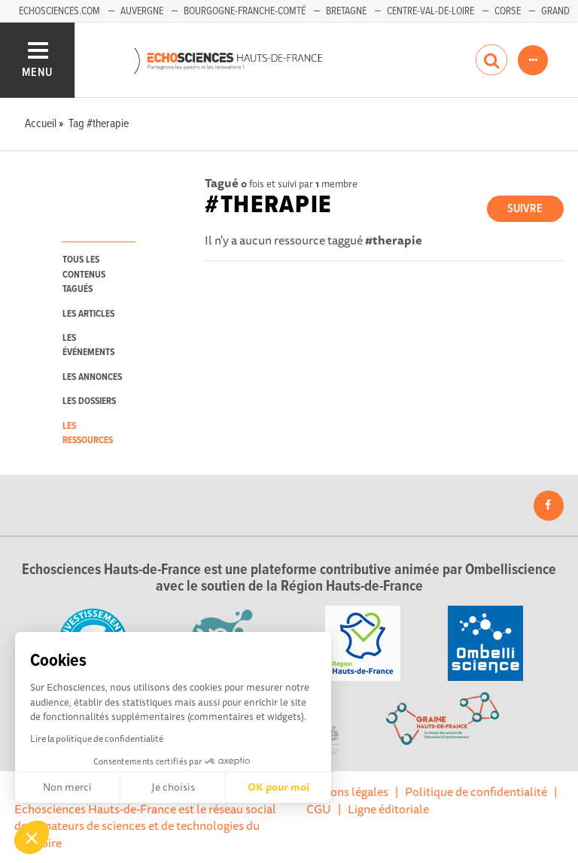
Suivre (525, 209)
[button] (32, 837)
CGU (318, 809)
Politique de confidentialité (476, 791)
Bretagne (346, 11)
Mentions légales (344, 791)
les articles (88, 314)
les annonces (92, 377)
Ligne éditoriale (388, 809)
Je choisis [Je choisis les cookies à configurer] (173, 787)
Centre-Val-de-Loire (430, 11)
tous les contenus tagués (83, 275)
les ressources (87, 433)
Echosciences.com (59, 11)
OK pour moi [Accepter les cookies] (278, 787)
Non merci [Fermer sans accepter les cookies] (67, 787)
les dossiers (89, 401)
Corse (507, 11)
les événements (88, 345)
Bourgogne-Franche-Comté (245, 11)
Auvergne (141, 11)
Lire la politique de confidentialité (96, 738)
